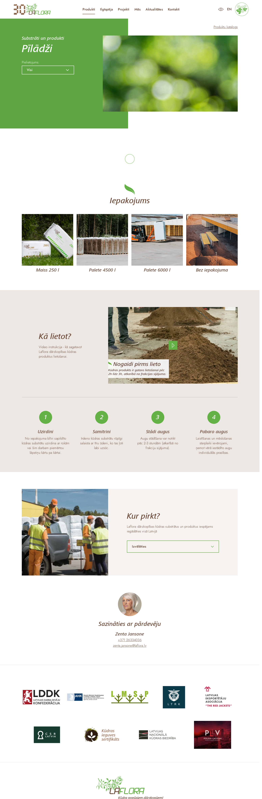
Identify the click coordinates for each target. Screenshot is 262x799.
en (229, 9)
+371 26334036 (130, 640)
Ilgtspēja (106, 9)
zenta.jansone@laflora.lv (129, 645)
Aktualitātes (154, 9)
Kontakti (174, 9)
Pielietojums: (30, 62)
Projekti (123, 9)
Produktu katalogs (226, 27)
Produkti (88, 9)
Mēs (137, 9)
